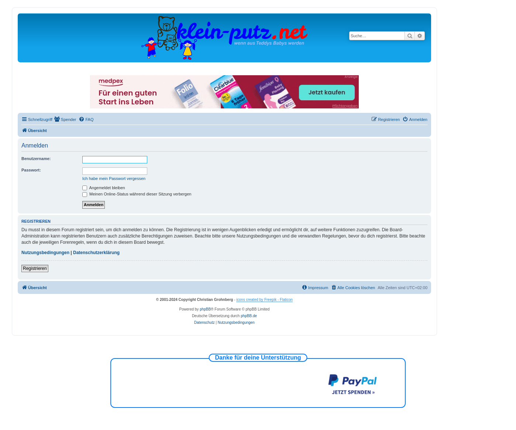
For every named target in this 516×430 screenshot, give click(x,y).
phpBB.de (249, 316)
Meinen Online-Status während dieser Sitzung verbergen (136, 194)
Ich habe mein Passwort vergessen (113, 178)
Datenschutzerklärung (96, 252)
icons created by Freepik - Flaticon (264, 300)
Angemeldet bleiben (103, 187)
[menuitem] (65, 119)
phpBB (205, 309)
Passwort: (31, 170)
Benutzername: (36, 158)
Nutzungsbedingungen (45, 252)
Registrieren (35, 268)
